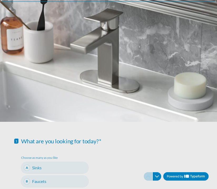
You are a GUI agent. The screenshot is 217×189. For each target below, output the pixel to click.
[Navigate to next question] (157, 176)
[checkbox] (54, 168)
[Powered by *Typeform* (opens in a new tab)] (186, 176)
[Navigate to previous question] (148, 176)
